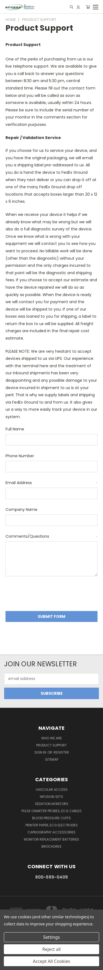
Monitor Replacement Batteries (51, 839)
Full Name (14, 429)
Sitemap (51, 759)
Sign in (40, 752)
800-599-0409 (51, 877)
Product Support (51, 745)
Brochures (51, 846)
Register (61, 752)
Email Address (51, 482)
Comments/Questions (51, 536)
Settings (51, 937)
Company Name (21, 509)
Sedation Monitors (51, 803)
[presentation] (47, 594)
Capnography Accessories (51, 832)
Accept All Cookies (51, 961)
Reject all (51, 949)
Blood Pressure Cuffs (51, 818)
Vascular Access (52, 789)
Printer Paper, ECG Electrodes (52, 825)
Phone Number (19, 456)
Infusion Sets (51, 796)
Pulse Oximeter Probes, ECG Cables (51, 811)
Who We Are (51, 738)
